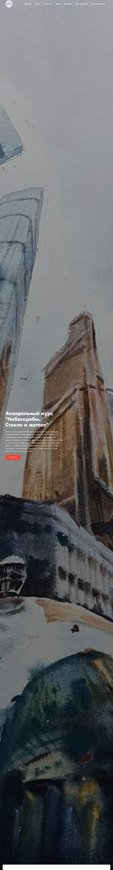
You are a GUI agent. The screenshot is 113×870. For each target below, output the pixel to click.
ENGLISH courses (48, 4)
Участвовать (13, 457)
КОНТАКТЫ (68, 4)
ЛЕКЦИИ (58, 4)
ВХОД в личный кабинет (98, 4)
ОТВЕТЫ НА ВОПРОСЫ (81, 4)
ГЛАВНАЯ (38, 4)
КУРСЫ (28, 4)
